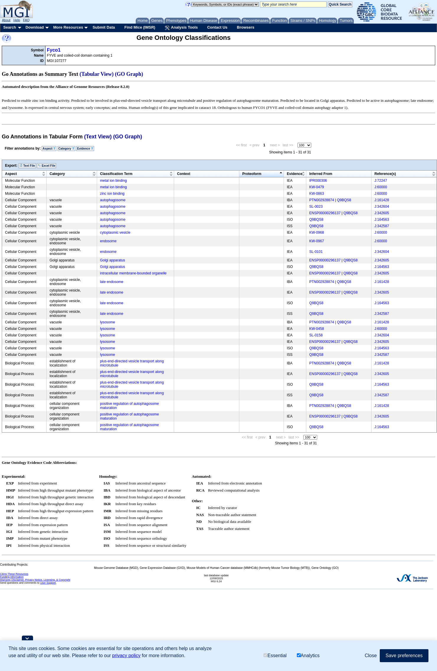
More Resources (68, 27)
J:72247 (380, 181)
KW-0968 (316, 232)
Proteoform (251, 174)
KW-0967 (316, 241)
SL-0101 (316, 252)
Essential (275, 655)
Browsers (245, 27)
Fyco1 (53, 50)
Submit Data (104, 27)
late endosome (111, 282)
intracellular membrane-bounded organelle (133, 273)
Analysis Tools (181, 27)
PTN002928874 (321, 200)
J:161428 (381, 200)
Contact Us (217, 27)
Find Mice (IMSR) (139, 27)
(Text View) (98, 137)
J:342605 (381, 213)
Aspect (48, 148)
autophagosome (112, 200)
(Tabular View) (97, 74)
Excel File (46, 165)
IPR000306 (318, 181)
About (6, 20)
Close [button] (371, 655)
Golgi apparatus (112, 260)
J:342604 (381, 206)
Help (16, 20)
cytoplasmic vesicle (115, 232)
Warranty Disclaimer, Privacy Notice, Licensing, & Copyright (35, 579)
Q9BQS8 (344, 200)
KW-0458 (316, 329)
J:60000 (380, 187)
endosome (108, 241)
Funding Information (12, 576)
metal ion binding (113, 181)
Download (34, 27)
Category (66, 148)
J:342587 (381, 226)
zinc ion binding (112, 194)
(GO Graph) (129, 74)
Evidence (85, 148)
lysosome (107, 322)
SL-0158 (316, 335)
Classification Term (116, 174)
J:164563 (381, 219)
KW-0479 (316, 187)
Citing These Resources (14, 573)
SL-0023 (316, 206)
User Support (48, 582)
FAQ (26, 20)
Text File (27, 165)
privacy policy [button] (126, 655)
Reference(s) (385, 174)
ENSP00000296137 (325, 213)
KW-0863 (316, 194)
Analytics (308, 655)
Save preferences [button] (404, 655)
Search (9, 27)
